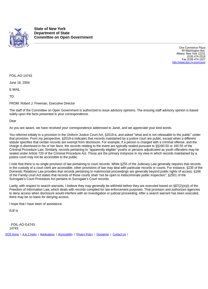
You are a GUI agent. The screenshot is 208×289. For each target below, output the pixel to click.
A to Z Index (29, 234)
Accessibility (65, 234)
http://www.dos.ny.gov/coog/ (188, 62)
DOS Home (12, 234)
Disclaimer (103, 234)
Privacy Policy (84, 234)
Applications (47, 234)
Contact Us (119, 234)
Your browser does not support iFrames (104, 11)
